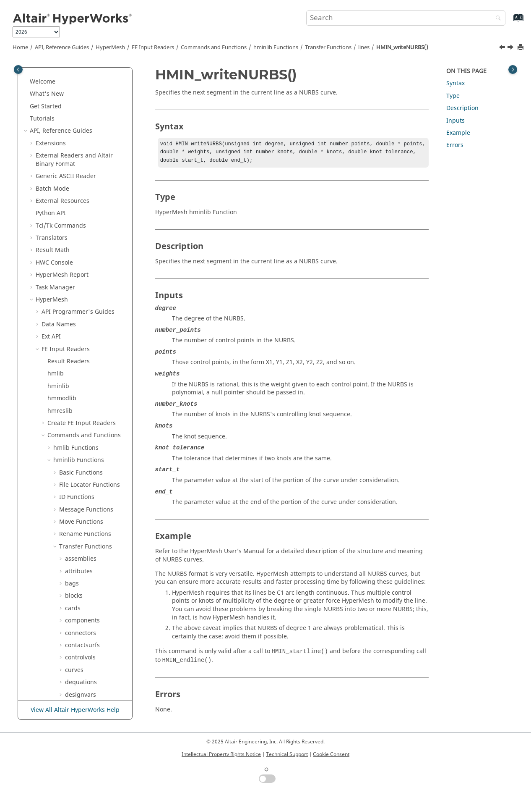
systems (76, 475)
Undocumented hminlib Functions (90, 574)
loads (72, 240)
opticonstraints (86, 327)
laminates (79, 100)
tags (71, 500)
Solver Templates (66, 639)
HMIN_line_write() (96, 137)
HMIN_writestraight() (98, 211)
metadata (78, 277)
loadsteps (78, 253)
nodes (73, 302)
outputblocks (83, 376)
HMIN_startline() (94, 150)
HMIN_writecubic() (97, 162)
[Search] (496, 18)
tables (73, 487)
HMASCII (54, 615)
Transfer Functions (328, 47)
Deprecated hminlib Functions (93, 553)
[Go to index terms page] (509, 21)
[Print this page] (521, 47)
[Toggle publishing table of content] (18, 69)
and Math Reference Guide (77, 668)
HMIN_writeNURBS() (402, 47)
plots (72, 400)
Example (458, 133)
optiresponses (85, 364)
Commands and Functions (214, 47)
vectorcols (79, 524)
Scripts (51, 627)
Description (462, 108)
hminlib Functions (275, 47)
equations (79, 75)
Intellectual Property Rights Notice (221, 754)
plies (71, 388)
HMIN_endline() (93, 125)
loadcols (76, 228)
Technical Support (287, 754)
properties (79, 413)
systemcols (80, 462)
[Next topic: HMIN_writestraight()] (511, 48)
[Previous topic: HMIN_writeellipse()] (503, 48)
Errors (454, 145)
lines (364, 47)
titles (72, 512)
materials (78, 265)
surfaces (77, 450)
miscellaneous (85, 290)
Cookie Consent (331, 754)
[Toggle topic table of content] (512, 69)
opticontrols (82, 339)
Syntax (455, 83)
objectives (79, 314)
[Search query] (405, 18)
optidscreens (83, 351)
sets (70, 438)
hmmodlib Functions (82, 590)
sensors (76, 425)
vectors (75, 537)
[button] (61, 76)
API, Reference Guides (62, 47)
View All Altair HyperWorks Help (75, 710)
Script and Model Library (70, 684)
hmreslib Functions (80, 602)
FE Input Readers (153, 47)
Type (453, 96)
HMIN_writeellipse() (99, 175)
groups (75, 88)
